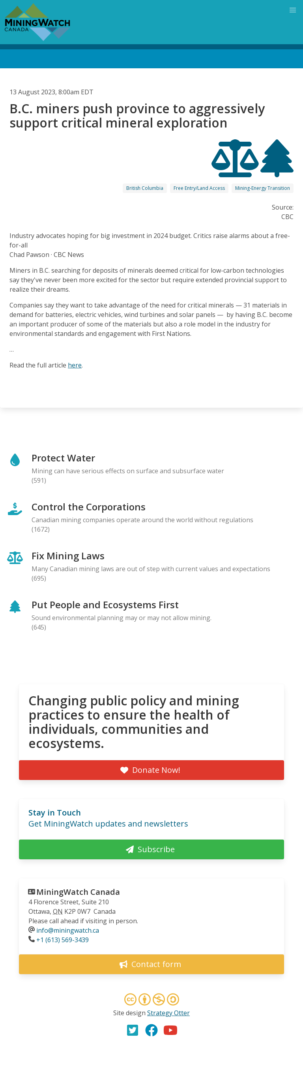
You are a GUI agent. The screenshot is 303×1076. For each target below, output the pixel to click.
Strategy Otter (168, 1013)
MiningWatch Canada (78, 892)
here (75, 365)
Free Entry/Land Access (199, 188)
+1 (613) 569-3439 (62, 939)
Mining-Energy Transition (262, 188)
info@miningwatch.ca (67, 930)
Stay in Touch (54, 812)
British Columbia (144, 188)
